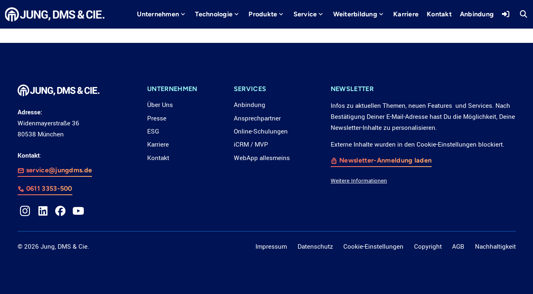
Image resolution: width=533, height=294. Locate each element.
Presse (156, 118)
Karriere (158, 144)
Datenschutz (315, 246)
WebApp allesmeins (262, 158)
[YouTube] (78, 211)
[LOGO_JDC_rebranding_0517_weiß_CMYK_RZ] (54, 14)
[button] (183, 14)
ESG (153, 131)
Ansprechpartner (257, 118)
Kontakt (158, 158)
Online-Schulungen (261, 131)
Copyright (428, 246)
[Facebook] (60, 211)
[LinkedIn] (43, 211)
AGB (458, 246)
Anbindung (249, 104)
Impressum (271, 246)
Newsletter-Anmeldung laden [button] (385, 161)
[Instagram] (25, 211)
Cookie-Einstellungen (373, 246)
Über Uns (160, 104)
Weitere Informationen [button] (359, 181)
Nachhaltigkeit (495, 246)
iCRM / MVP (251, 144)
